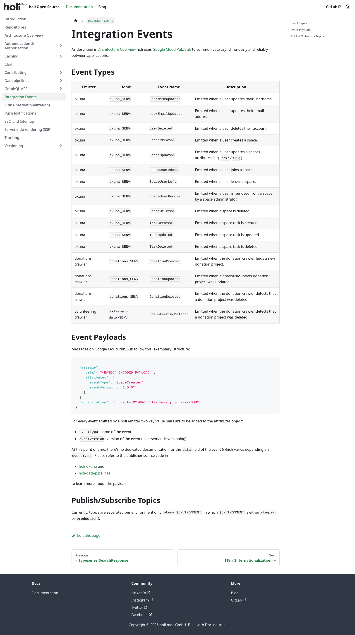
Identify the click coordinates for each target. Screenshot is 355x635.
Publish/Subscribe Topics (307, 36)
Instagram (142, 600)
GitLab (333, 6)
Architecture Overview (117, 49)
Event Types (299, 23)
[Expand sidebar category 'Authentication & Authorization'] (61, 46)
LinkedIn (140, 592)
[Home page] (76, 20)
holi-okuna (88, 466)
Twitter (139, 607)
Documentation (79, 6)
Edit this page (86, 535)
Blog (102, 6)
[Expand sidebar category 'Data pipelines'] (61, 80)
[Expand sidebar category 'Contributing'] (61, 72)
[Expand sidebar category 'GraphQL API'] (61, 88)
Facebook (141, 614)
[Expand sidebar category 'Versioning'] (61, 145)
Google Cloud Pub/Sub (172, 49)
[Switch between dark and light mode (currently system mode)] (347, 6)
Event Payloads (301, 30)
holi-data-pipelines (94, 473)
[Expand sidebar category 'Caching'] (61, 56)
